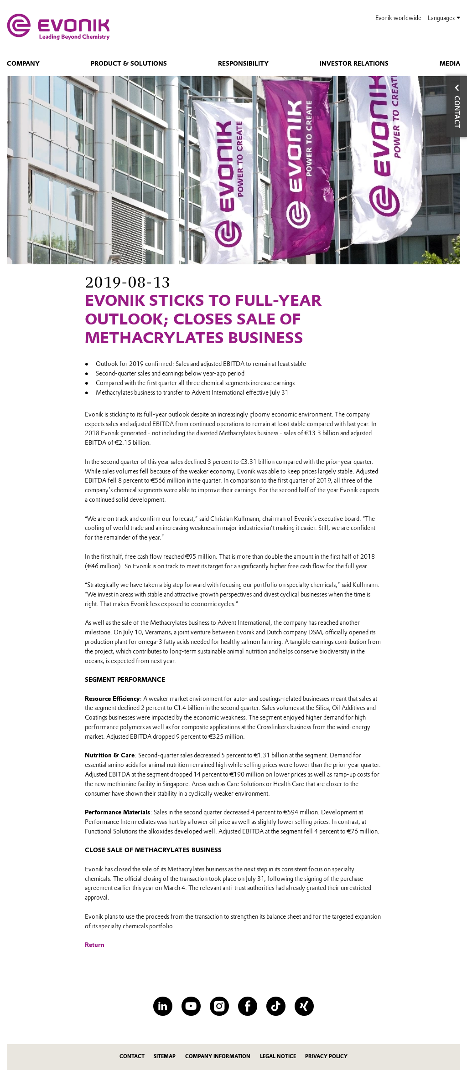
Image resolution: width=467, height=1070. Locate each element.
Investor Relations (354, 63)
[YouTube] (191, 1006)
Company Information (217, 1057)
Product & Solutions (129, 63)
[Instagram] (219, 1006)
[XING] (304, 1006)
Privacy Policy (326, 1057)
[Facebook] (247, 1006)
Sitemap (165, 1057)
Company (23, 63)
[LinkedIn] (162, 1006)
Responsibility (243, 63)
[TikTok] (275, 1006)
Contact (132, 1057)
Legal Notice (278, 1057)
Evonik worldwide (398, 18)
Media (450, 63)
